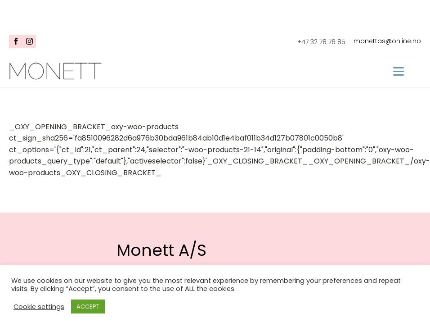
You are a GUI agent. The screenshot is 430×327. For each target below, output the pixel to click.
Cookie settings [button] (38, 307)
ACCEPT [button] (87, 306)
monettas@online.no (387, 41)
